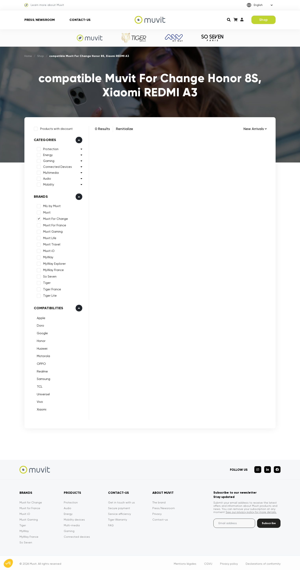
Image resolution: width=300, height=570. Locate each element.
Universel (42, 393)
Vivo (39, 401)
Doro (40, 325)
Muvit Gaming (52, 231)
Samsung (43, 378)
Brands (40, 196)
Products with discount (56, 128)
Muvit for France (29, 506)
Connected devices (77, 535)
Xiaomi (41, 409)
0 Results (102, 129)
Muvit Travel (51, 244)
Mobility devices (74, 517)
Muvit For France (54, 225)
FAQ (111, 523)
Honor (40, 340)
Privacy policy (229, 562)
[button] (8, 563)
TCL (39, 386)
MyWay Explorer (54, 263)
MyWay (48, 257)
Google (41, 332)
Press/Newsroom (39, 20)
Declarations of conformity (263, 562)
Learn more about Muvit (44, 5)
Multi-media (72, 523)
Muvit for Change (30, 500)
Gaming (48, 160)
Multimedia (50, 172)
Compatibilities (48, 307)
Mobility (48, 184)
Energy (47, 154)
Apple (40, 317)
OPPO (40, 363)
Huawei (41, 348)
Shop (263, 20)
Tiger (46, 282)
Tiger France (51, 289)
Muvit (46, 212)
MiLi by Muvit (51, 205)
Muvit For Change (55, 218)
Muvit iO (48, 250)
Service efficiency (119, 512)
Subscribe (269, 521)
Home (28, 56)
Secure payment (119, 506)
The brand (159, 500)
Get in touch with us (121, 500)
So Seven (49, 276)
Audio (46, 178)
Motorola (42, 355)
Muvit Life (49, 237)
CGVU (208, 562)
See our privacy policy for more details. (251, 510)
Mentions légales (185, 562)
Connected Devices (57, 166)
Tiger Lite (49, 295)
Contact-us (80, 20)
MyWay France (53, 269)
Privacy (157, 512)
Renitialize (124, 129)
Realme (41, 371)
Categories (44, 139)
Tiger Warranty (117, 517)
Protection (50, 148)
